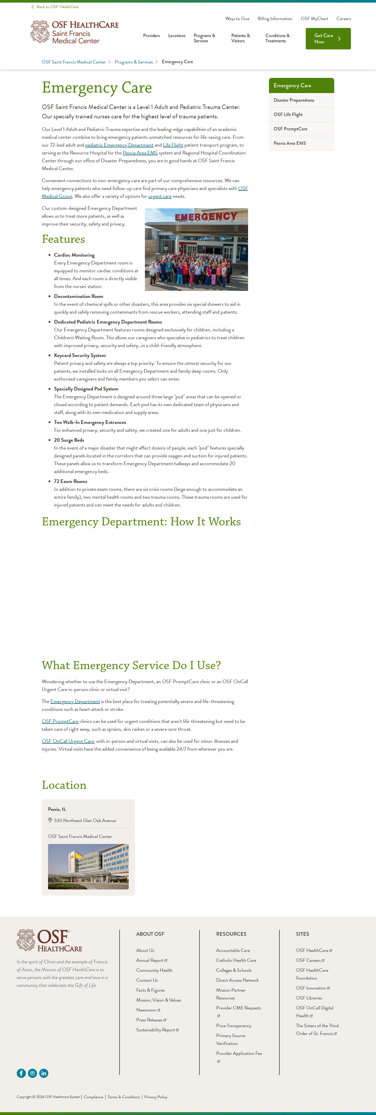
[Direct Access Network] (237, 980)
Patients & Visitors (240, 38)
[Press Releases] (151, 1019)
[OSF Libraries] (309, 997)
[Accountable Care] (233, 950)
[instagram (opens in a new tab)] (32, 1073)
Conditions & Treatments (277, 38)
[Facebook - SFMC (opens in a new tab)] (21, 1073)
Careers (344, 18)
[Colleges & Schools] (233, 970)
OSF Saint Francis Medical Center (76, 61)
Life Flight (173, 145)
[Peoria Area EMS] (301, 143)
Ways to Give (237, 18)
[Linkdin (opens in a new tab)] (43, 1073)
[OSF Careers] (310, 960)
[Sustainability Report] (157, 1029)
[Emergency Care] (301, 85)
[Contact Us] (147, 980)
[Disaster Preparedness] (301, 100)
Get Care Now (323, 38)
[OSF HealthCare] (314, 950)
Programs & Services (204, 38)
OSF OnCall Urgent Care (68, 741)
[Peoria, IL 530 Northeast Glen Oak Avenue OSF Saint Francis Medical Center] (88, 847)
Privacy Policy (155, 1097)
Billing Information (275, 18)
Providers (151, 35)
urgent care (160, 196)
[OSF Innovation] (313, 987)
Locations (176, 35)
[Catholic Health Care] (236, 960)
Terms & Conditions (124, 1097)
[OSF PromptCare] (301, 129)
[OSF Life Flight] (301, 114)
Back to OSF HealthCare (57, 7)
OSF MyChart (314, 18)
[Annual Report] (151, 960)
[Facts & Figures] (150, 989)
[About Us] (145, 950)
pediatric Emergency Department (119, 145)
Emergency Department (75, 701)
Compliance (93, 1097)
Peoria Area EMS (140, 153)
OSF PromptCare (60, 721)
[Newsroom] (148, 1009)
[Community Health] (154, 970)
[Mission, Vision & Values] (158, 999)
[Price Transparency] (233, 1025)
